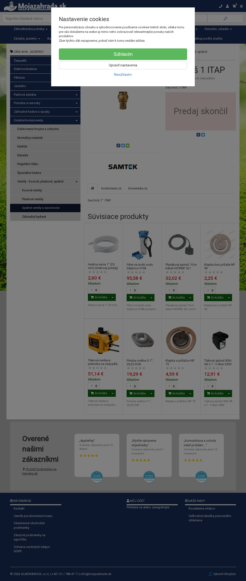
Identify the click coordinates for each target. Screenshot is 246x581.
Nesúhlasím (123, 74)
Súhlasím (123, 54)
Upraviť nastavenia (123, 65)
